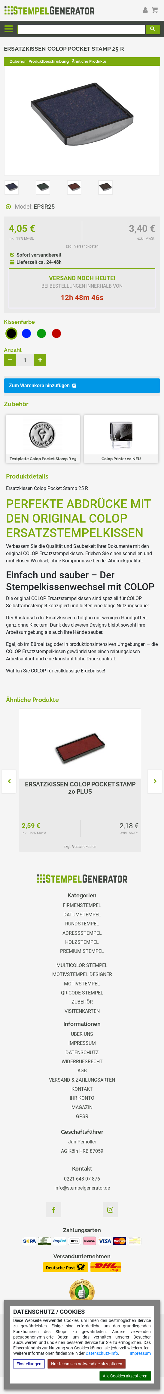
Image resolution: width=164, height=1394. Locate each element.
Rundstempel (82, 924)
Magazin (82, 1107)
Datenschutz (82, 1052)
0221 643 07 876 (82, 1179)
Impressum (140, 1353)
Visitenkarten (82, 1011)
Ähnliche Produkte (89, 61)
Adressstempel (82, 933)
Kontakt (82, 1089)
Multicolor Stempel (82, 965)
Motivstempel (82, 984)
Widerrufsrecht (82, 1061)
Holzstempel (82, 942)
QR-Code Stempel (82, 993)
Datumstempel (82, 915)
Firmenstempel (82, 905)
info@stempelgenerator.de (82, 1188)
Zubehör (18, 61)
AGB (82, 1070)
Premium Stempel (82, 951)
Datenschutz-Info (102, 1353)
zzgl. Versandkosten (82, 246)
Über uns (82, 1034)
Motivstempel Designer (82, 974)
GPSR (82, 1116)
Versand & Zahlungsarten (82, 1080)
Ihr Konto (82, 1098)
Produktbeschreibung (49, 61)
